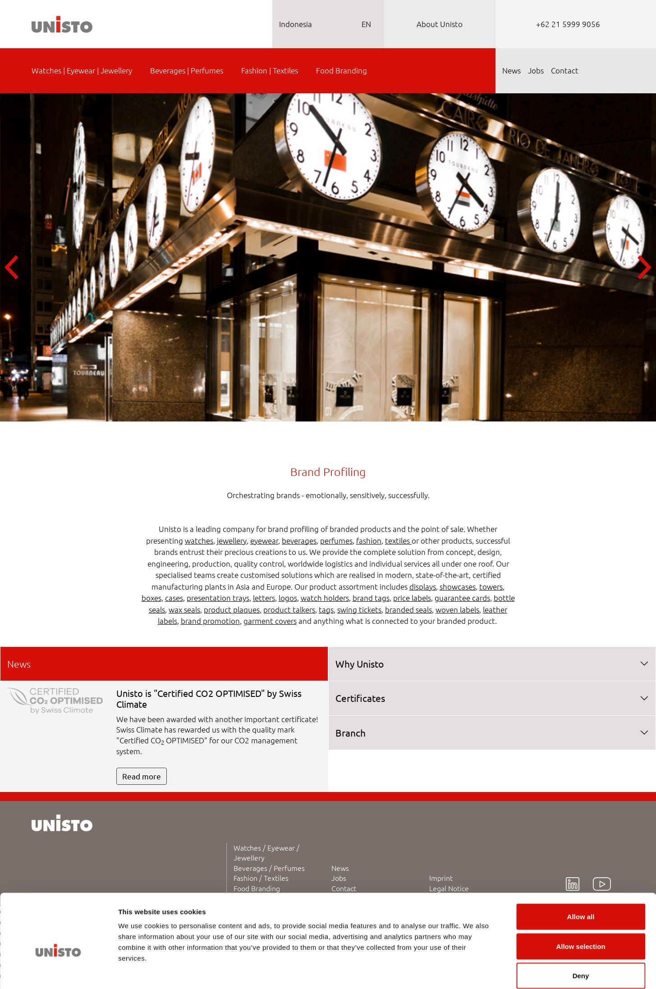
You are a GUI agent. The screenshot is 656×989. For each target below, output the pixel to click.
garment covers (270, 621)
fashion (368, 540)
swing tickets (359, 609)
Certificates (360, 698)
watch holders (325, 598)
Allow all (581, 871)
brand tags (371, 598)
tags (326, 609)
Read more (141, 776)
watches (199, 540)
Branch (350, 732)
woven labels (457, 609)
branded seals (408, 609)
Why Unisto (359, 663)
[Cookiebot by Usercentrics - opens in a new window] (58, 971)
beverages (299, 540)
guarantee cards (462, 598)
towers (491, 586)
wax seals (184, 609)
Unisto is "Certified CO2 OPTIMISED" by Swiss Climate (209, 698)
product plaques (232, 609)
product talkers (289, 609)
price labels (412, 598)
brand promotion (210, 621)
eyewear (264, 540)
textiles (398, 540)
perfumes (336, 540)
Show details (473, 971)
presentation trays (218, 598)
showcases (458, 586)
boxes (151, 598)
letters (264, 598)
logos (288, 598)
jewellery (232, 540)
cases (174, 598)
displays (422, 586)
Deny (581, 930)
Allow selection (580, 900)
